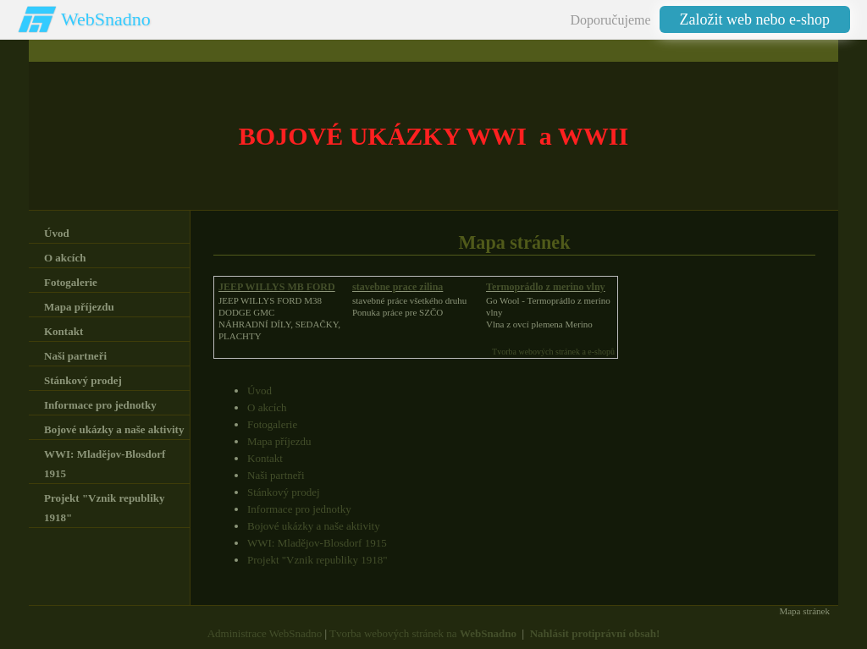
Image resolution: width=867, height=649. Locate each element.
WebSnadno (106, 19)
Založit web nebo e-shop (755, 19)
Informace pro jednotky (299, 509)
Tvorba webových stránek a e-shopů (553, 351)
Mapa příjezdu (279, 441)
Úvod (259, 390)
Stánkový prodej (283, 492)
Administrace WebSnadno (265, 633)
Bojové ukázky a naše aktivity (313, 526)
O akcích (267, 407)
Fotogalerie (272, 424)
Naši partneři (276, 475)
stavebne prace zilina (397, 287)
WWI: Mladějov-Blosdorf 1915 (317, 542)
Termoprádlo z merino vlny (545, 287)
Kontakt (265, 458)
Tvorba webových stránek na (422, 633)
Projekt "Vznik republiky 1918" (317, 559)
